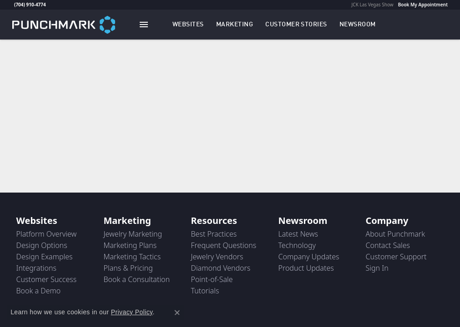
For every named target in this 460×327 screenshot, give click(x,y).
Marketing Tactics (132, 257)
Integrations (36, 268)
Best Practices (214, 234)
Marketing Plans (130, 245)
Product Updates (306, 268)
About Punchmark (395, 234)
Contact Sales (388, 245)
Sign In (377, 268)
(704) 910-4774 (30, 4)
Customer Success (46, 279)
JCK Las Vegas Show (373, 4)
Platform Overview (46, 234)
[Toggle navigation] (143, 25)
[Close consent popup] (177, 312)
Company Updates (308, 257)
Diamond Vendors (221, 268)
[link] (13, 4)
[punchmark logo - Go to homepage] (63, 24)
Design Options (41, 245)
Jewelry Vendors (217, 257)
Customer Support (396, 257)
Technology (297, 245)
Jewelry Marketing (133, 234)
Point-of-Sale (212, 279)
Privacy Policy (132, 312)
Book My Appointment (423, 4)
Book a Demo (38, 291)
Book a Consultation (137, 279)
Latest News (298, 234)
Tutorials (205, 291)
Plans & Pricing (128, 268)
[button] (188, 25)
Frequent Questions (224, 245)
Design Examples (44, 257)
